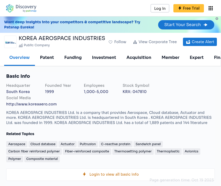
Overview (19, 57)
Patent (47, 57)
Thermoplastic (168, 151)
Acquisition (139, 57)
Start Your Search (186, 24)
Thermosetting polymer (133, 151)
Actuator (68, 144)
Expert (197, 57)
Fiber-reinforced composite (87, 151)
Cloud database (43, 144)
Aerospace (16, 144)
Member (171, 57)
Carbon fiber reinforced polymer (34, 151)
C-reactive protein (115, 144)
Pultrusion (88, 144)
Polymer (14, 159)
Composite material (42, 159)
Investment (104, 57)
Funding (73, 57)
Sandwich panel (148, 144)
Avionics (191, 151)
